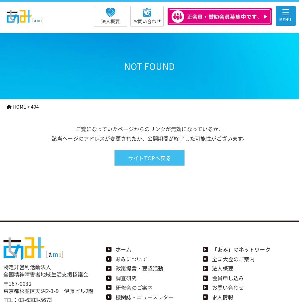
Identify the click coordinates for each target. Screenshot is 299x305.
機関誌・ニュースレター (144, 297)
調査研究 (126, 278)
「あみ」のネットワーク (241, 249)
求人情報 (222, 297)
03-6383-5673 (35, 300)
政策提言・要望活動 (139, 268)
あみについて (131, 259)
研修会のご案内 (134, 287)
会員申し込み (228, 278)
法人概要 (222, 268)
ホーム (123, 249)
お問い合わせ (228, 287)
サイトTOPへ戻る (149, 158)
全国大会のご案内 (233, 259)
